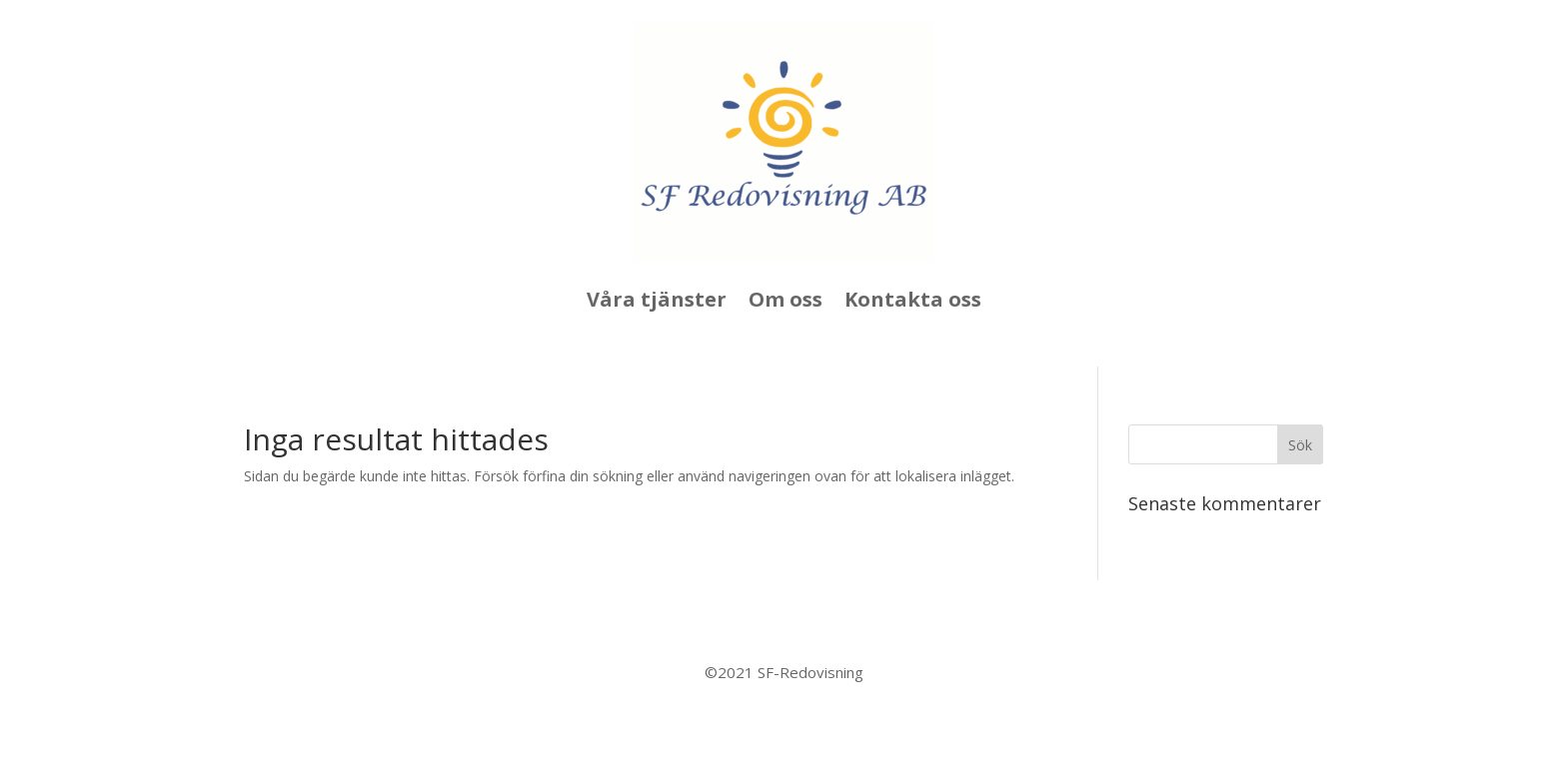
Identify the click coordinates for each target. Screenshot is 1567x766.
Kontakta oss (912, 299)
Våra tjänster (657, 299)
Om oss (785, 299)
